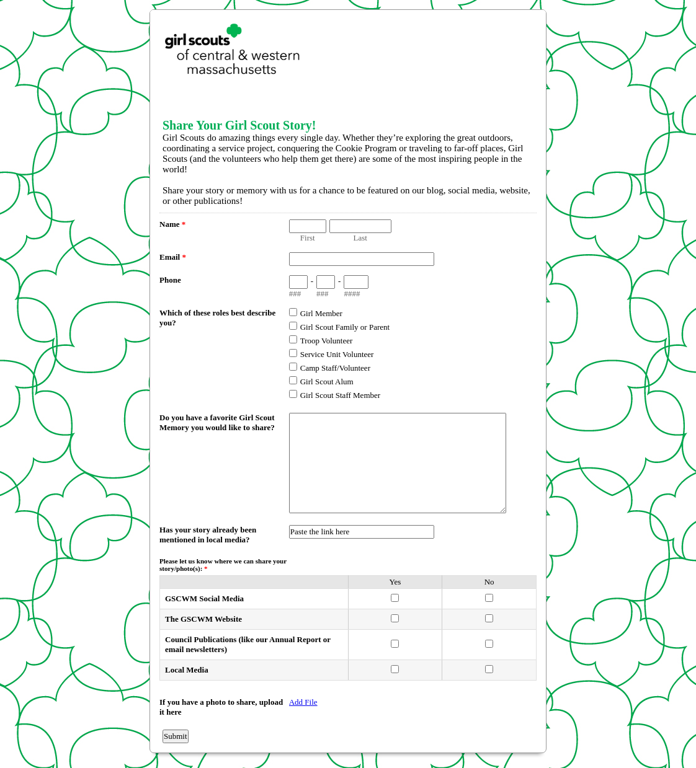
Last (360, 237)
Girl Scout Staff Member (340, 395)
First (307, 237)
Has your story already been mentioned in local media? (207, 534)
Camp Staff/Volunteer (335, 368)
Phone (170, 280)
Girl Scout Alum (327, 381)
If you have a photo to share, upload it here (221, 707)
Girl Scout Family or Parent (345, 327)
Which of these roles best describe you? (217, 317)
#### (352, 293)
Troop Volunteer (326, 340)
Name (172, 224)
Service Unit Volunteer (337, 354)
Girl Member (321, 313)
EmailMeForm (348, 56)
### (295, 293)
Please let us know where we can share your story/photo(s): (223, 564)
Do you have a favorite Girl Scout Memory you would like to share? (217, 422)
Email (172, 257)
